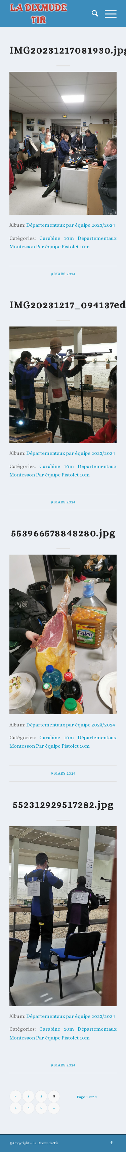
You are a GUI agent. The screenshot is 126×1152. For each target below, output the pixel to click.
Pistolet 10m (75, 246)
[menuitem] (91, 13)
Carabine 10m (56, 238)
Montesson (22, 246)
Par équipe (48, 246)
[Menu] (107, 13)
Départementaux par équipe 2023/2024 (70, 225)
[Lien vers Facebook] (112, 1143)
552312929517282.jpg (63, 804)
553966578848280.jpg (63, 533)
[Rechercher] (91, 13)
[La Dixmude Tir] (52, 13)
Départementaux (97, 238)
